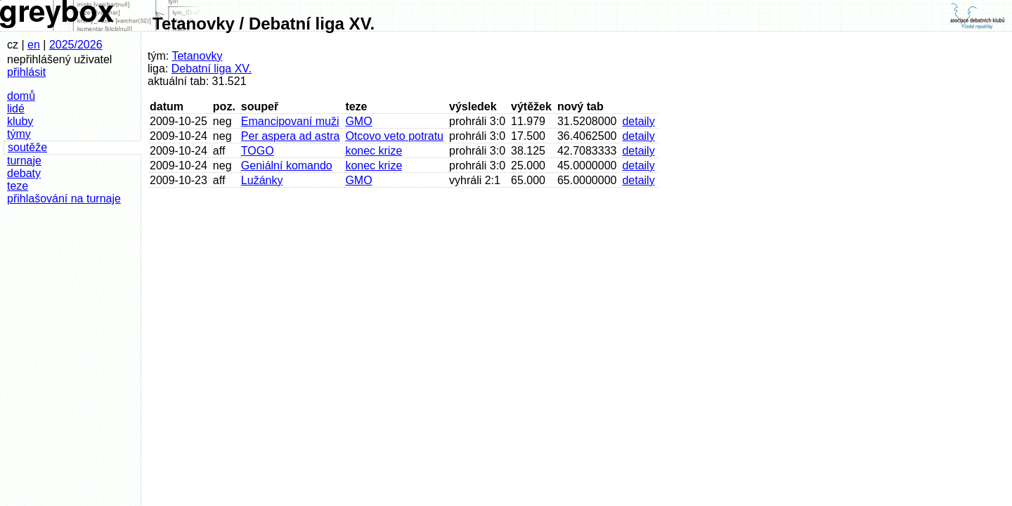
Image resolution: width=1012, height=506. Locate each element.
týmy (19, 134)
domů (21, 96)
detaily (638, 121)
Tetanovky (196, 56)
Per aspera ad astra (290, 136)
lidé (16, 109)
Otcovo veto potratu (394, 136)
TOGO (257, 151)
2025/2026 (76, 45)
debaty (24, 173)
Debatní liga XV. (211, 68)
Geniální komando (286, 165)
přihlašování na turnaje (64, 199)
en (33, 45)
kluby (20, 121)
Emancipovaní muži (290, 121)
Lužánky (262, 180)
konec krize (373, 151)
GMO (358, 121)
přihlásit (26, 72)
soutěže (27, 147)
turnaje (24, 161)
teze (17, 186)
